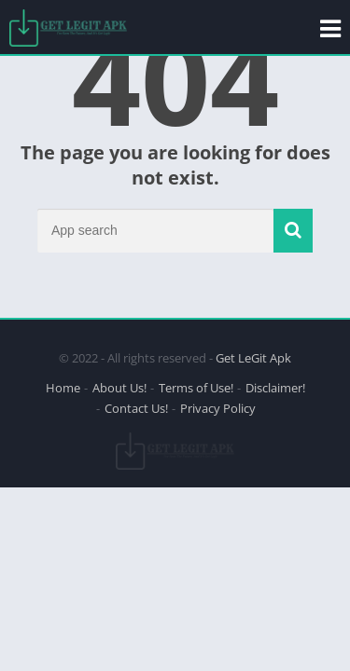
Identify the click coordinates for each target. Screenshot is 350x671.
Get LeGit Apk (253, 357)
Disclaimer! (275, 387)
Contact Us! (136, 408)
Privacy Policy (218, 408)
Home (63, 387)
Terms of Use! (196, 387)
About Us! (119, 387)
